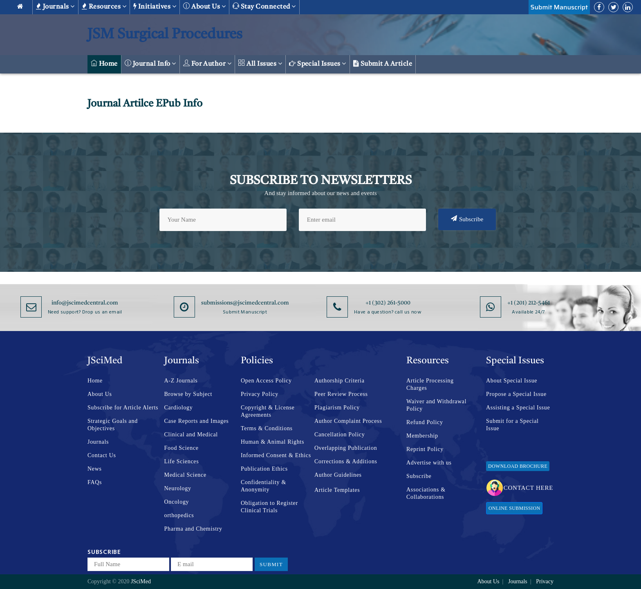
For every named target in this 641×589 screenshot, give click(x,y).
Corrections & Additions (345, 461)
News (94, 469)
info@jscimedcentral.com (85, 303)
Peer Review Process (341, 394)
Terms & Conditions (267, 428)
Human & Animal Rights (272, 442)
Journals (55, 6)
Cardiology (178, 408)
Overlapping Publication (345, 448)
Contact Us (101, 455)
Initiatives (154, 6)
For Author (207, 63)
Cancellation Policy (339, 434)
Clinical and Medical (191, 434)
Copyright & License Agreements (268, 411)
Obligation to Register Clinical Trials (269, 506)
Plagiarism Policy (337, 408)
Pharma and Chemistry (193, 529)
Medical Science (185, 475)
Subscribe (467, 218)
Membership (422, 436)
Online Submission (514, 508)
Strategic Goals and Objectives (112, 424)
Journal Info (150, 63)
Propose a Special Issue (516, 394)
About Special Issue (511, 381)
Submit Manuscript (559, 7)
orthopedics (179, 515)
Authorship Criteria (339, 381)
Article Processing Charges (430, 384)
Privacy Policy (259, 394)
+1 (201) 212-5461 (528, 303)
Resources (104, 6)
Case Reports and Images (196, 421)
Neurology (177, 488)
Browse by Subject (188, 394)
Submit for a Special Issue (512, 424)
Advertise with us (429, 463)
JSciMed (141, 581)
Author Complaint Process (348, 421)
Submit (271, 564)
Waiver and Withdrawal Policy (436, 405)
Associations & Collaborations (426, 493)
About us (204, 6)
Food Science (181, 448)
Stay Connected (264, 6)
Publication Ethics (264, 469)
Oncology (176, 502)
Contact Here (519, 488)
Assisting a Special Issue (518, 408)
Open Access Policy (266, 381)
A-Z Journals (181, 381)
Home (104, 63)
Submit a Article (382, 63)
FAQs (94, 482)
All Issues (260, 63)
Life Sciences (181, 461)
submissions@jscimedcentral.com (245, 303)
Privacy (545, 581)
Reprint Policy (425, 449)
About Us (99, 394)
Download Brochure (517, 466)
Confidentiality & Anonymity (263, 486)
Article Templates (337, 490)
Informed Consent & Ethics (276, 455)
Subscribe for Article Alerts (122, 408)
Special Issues (317, 63)
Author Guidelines (338, 475)
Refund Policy (424, 422)
